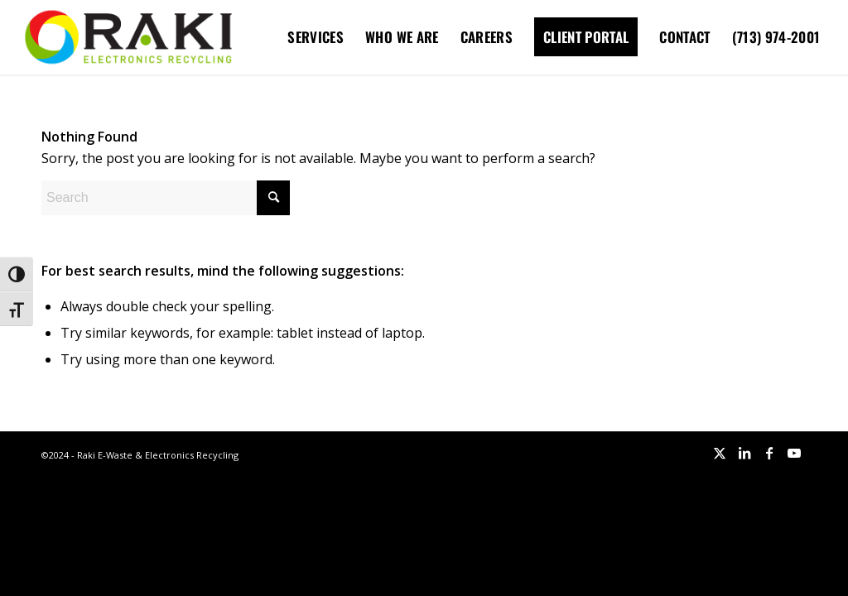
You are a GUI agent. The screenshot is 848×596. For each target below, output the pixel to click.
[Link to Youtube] (794, 452)
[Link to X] (719, 452)
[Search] (165, 197)
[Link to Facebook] (769, 452)
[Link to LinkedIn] (744, 452)
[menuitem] (315, 37)
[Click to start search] (273, 197)
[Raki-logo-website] (128, 37)
